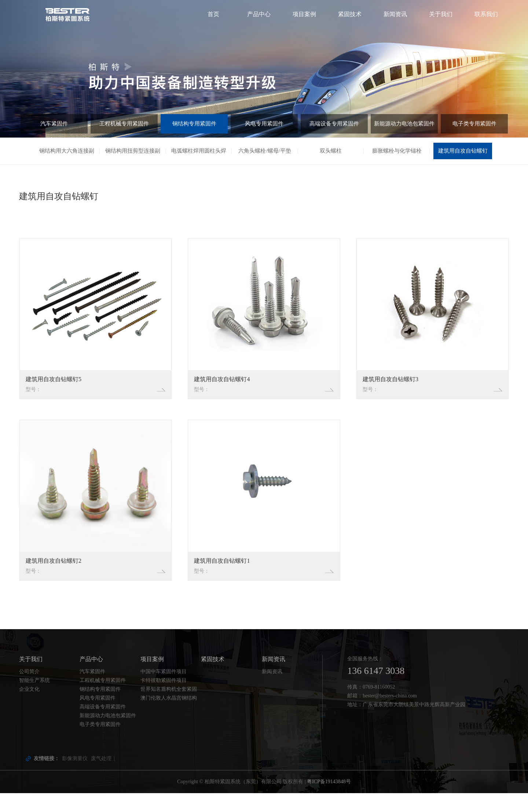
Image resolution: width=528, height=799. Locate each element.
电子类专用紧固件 (474, 126)
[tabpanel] (264, 69)
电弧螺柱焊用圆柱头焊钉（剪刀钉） (198, 155)
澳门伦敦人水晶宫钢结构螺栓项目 (168, 704)
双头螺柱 (330, 152)
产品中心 (259, 14)
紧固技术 (350, 14)
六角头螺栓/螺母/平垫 (265, 152)
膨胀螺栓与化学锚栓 (396, 152)
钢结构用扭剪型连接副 (132, 152)
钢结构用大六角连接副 (66, 152)
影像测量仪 (75, 764)
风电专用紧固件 (264, 126)
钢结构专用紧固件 (194, 126)
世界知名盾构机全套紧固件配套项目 (168, 696)
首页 (213, 14)
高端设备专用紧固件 (334, 126)
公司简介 (29, 677)
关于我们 (440, 14)
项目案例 (304, 14)
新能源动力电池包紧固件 (404, 126)
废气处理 (101, 764)
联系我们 (486, 14)
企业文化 (29, 695)
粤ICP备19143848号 (329, 787)
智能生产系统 (34, 686)
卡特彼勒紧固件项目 (163, 686)
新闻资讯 (395, 14)
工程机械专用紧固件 (124, 126)
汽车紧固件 (54, 126)
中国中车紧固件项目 (163, 677)
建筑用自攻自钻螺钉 (462, 152)
